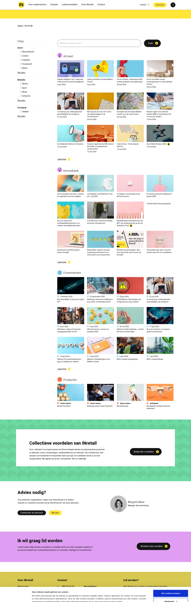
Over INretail (87, 4)
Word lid (160, 5)
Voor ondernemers (37, 4)
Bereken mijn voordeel (151, 537)
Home (20, 17)
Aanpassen (170, 590)
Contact (101, 4)
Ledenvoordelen (69, 4)
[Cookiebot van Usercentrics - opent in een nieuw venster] (15, 597)
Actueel (54, 4)
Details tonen (37, 597)
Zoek (150, 34)
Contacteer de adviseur (31, 504)
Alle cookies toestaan (170, 582)
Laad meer (61, 150)
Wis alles (21, 63)
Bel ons (55, 504)
